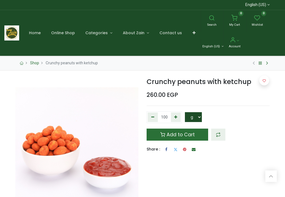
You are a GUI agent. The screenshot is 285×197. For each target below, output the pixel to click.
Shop (34, 63)
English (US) (255, 4)
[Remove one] (153, 117)
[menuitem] (35, 33)
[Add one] (176, 117)
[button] (193, 33)
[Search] (212, 18)
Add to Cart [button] (177, 134)
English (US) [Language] (211, 46)
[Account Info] (234, 40)
